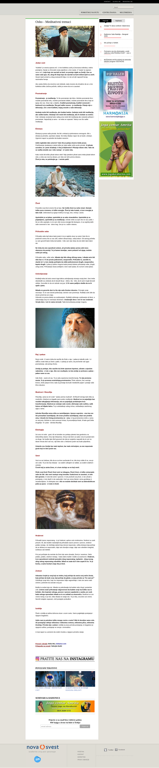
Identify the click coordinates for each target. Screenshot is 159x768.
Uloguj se (116, 1)
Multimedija (126, 12)
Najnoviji (105, 21)
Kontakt (107, 1)
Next (93, 679)
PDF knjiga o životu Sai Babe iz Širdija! (65, 723)
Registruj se (127, 1)
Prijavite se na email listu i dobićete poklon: (65, 720)
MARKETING (82, 757)
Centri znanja (109, 12)
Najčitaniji (118, 21)
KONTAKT (81, 754)
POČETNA (81, 751)
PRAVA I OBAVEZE (83, 760)
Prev (36, 679)
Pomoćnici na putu (90, 12)
